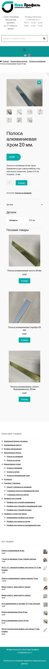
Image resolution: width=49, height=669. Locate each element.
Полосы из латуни (13, 460)
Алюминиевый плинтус (13, 445)
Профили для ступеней (12, 498)
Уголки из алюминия (14, 468)
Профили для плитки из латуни (18, 521)
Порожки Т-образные (12, 483)
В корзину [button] (24, 280)
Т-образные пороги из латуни (18, 495)
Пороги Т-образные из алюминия (19, 487)
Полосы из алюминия (37, 61)
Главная (5, 61)
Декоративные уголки (12, 464)
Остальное (8, 479)
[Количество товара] (10, 182)
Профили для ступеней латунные (19, 510)
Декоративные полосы (18, 61)
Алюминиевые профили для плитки (20, 518)
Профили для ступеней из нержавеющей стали (24, 506)
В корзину (21, 183)
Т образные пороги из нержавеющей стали (23, 491)
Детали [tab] (10, 205)
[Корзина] (27, 55)
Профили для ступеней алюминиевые (21, 502)
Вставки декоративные (13, 449)
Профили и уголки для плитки (15, 514)
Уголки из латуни (13, 472)
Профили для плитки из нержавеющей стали (24, 525)
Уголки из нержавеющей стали (18, 476)
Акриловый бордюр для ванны (16, 441)
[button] (24, 50)
